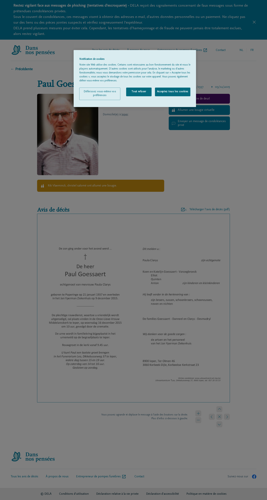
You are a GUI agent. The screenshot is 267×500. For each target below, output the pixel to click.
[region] (135, 78)
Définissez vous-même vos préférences (100, 93)
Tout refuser (138, 91)
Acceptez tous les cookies (172, 91)
